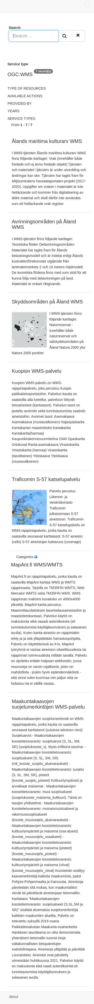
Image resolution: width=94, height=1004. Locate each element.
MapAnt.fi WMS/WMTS (37, 564)
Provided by (20, 103)
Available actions (25, 96)
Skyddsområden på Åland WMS (47, 301)
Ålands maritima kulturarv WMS (47, 141)
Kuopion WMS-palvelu (36, 371)
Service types (21, 119)
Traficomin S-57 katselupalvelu (46, 479)
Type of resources (27, 88)
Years (13, 111)
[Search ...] (33, 36)
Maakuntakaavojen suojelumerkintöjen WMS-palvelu (48, 704)
